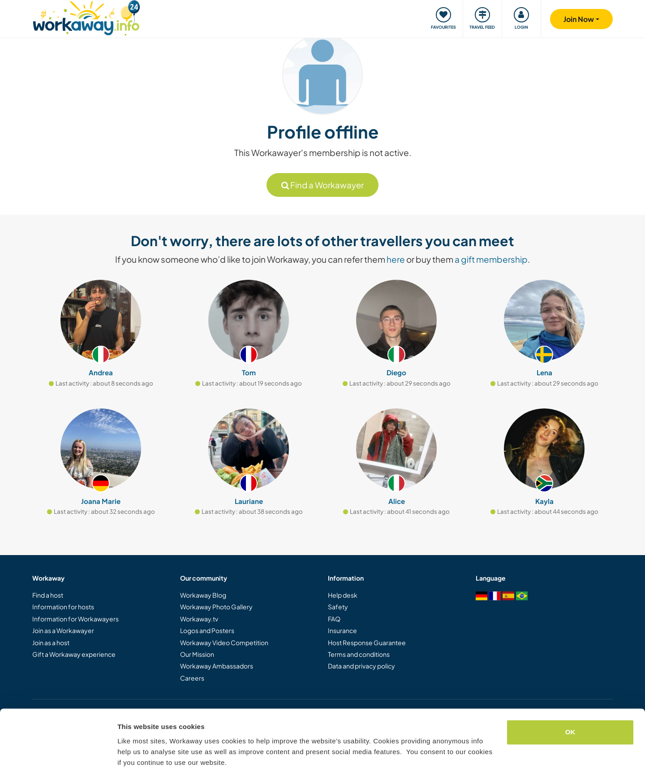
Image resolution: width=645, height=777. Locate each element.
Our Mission (197, 654)
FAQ (334, 619)
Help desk (342, 595)
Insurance (342, 630)
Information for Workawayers (75, 619)
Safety (338, 607)
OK (570, 704)
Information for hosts (63, 607)
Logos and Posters (207, 630)
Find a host (47, 595)
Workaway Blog (203, 595)
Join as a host (50, 642)
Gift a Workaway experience (74, 654)
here (396, 259)
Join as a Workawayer (63, 630)
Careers (192, 678)
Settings (130, 759)
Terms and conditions (359, 654)
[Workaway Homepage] (86, 17)
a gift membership (491, 259)
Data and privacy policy (361, 666)
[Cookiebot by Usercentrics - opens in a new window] (58, 759)
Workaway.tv (199, 619)
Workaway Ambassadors (216, 666)
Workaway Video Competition (224, 642)
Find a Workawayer (322, 185)
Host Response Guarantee (367, 642)
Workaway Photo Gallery (216, 607)
